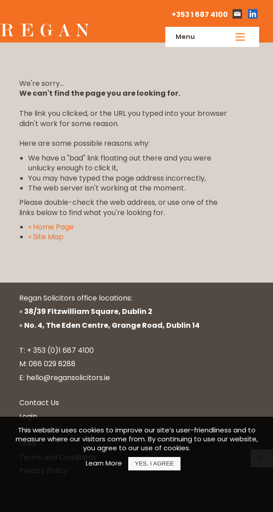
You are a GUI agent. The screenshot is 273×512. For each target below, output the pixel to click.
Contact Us (39, 403)
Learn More (104, 463)
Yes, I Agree (154, 463)
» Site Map (45, 237)
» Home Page (51, 227)
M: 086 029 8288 (47, 364)
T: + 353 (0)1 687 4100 (56, 350)
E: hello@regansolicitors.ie (64, 377)
